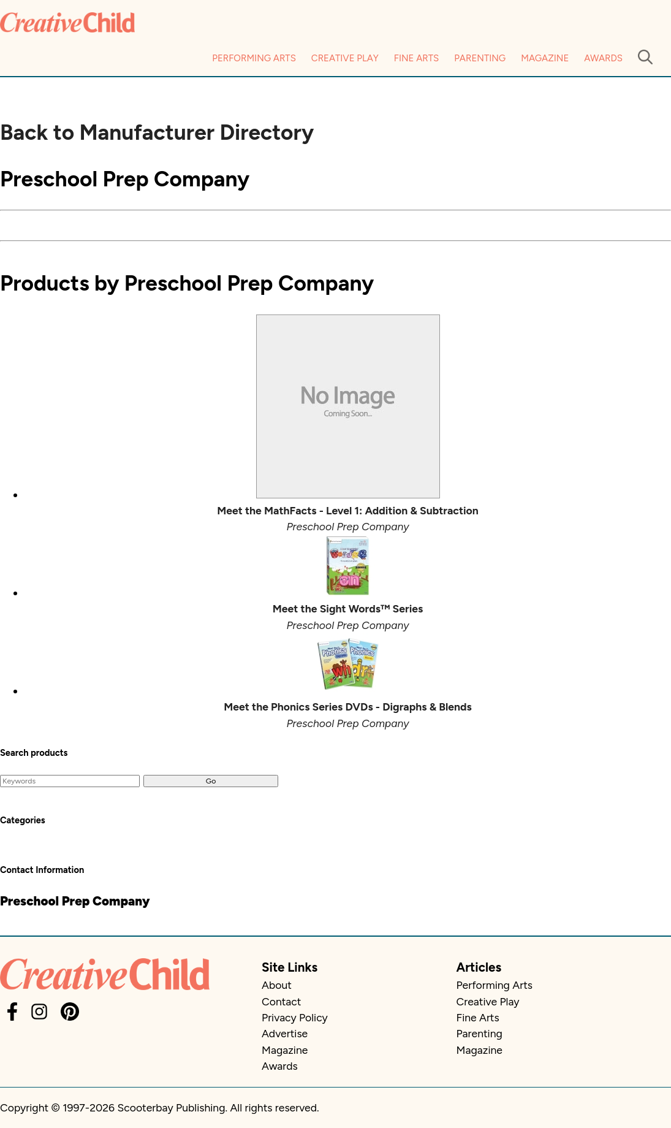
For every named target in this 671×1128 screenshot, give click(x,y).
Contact (281, 1001)
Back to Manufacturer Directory (157, 132)
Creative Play (345, 58)
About (277, 984)
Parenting (480, 58)
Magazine (545, 58)
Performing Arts (254, 58)
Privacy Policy (295, 1017)
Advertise (285, 1033)
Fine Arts (416, 58)
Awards (603, 58)
